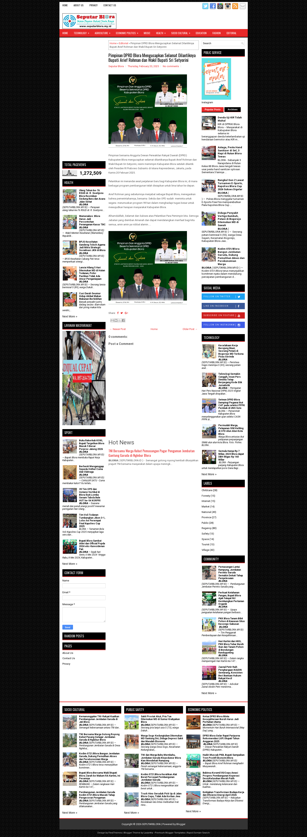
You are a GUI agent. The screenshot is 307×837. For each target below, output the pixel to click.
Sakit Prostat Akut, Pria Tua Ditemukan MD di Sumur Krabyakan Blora (160, 719)
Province (206, 517)
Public (205, 522)
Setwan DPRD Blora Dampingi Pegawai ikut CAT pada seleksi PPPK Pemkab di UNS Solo (231, 403)
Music (147, 33)
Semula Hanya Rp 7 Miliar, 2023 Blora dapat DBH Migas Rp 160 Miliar (231, 455)
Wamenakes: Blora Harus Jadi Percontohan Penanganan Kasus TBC (92, 220)
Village (205, 549)
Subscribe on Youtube (224, 315)
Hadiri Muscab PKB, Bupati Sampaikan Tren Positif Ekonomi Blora (223, 756)
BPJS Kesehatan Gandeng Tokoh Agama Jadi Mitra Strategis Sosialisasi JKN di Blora (92, 246)
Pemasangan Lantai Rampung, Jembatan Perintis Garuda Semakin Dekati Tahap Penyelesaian (230, 573)
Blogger (180, 824)
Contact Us (109, 5)
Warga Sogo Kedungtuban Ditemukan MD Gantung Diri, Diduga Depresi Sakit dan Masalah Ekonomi (162, 738)
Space (205, 539)
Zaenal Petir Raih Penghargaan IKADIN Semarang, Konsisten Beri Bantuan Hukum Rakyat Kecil (230, 673)
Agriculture (104, 32)
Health (162, 32)
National (206, 512)
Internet (206, 501)
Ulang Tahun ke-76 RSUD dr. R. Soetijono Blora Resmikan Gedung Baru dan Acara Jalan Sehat (92, 196)
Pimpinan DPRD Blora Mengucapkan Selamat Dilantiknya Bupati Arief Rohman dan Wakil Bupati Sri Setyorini (152, 57)
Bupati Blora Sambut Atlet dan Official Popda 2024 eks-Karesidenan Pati (92, 545)
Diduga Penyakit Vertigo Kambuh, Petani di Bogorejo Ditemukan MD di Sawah (229, 219)
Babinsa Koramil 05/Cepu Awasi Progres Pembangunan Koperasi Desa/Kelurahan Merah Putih (221, 775)
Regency (206, 528)
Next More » (69, 316)
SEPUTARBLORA (151, 824)
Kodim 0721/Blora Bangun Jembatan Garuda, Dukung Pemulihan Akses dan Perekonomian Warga (231, 256)
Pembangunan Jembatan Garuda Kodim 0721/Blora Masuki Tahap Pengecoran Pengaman (97, 795)
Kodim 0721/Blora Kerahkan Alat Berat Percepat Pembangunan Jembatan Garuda (159, 777)
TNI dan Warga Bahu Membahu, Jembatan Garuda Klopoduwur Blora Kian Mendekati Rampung (161, 758)
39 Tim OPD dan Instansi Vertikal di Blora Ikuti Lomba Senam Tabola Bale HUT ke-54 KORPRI (90, 495)
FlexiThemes (115, 833)
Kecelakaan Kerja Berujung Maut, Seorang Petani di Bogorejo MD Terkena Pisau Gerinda (230, 351)
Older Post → (190, 329)
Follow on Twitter (224, 296)
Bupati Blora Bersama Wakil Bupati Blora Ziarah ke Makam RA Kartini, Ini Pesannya (99, 775)
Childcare (207, 490)
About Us (79, 5)
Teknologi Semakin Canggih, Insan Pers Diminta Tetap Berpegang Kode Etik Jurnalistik (230, 380)
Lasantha (148, 833)
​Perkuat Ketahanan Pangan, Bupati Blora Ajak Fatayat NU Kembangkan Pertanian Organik (231, 598)
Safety (205, 533)
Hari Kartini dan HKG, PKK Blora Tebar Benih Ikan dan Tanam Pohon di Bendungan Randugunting (231, 647)
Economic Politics (128, 32)
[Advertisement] (84, 99)
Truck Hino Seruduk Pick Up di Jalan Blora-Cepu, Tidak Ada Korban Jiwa (161, 795)
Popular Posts (213, 109)
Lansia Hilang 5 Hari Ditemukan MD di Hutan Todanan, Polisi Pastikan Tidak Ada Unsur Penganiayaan (92, 273)
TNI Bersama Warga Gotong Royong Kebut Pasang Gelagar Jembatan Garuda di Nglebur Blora (99, 737)
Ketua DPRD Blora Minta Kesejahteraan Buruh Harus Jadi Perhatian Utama (221, 719)
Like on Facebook (224, 306)
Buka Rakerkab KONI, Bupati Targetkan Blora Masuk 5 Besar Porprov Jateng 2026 (91, 444)
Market (206, 506)
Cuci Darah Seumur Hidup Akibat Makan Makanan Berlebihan (90, 296)
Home (65, 5)
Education (201, 33)
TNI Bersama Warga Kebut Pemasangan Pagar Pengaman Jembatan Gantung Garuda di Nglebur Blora (151, 453)
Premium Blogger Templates (170, 833)
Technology (83, 32)
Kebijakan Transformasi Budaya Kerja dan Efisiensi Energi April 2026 (223, 793)
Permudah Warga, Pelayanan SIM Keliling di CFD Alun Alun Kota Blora (230, 429)
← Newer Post (118, 329)
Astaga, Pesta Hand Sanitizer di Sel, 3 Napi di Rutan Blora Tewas (230, 152)
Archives (233, 109)
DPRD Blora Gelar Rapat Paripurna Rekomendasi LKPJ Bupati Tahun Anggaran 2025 (221, 738)
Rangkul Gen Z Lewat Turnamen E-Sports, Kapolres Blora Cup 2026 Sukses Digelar (231, 185)
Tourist (205, 544)
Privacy (93, 5)
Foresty (206, 495)
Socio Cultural (182, 32)
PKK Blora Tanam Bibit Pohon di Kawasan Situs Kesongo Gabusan (231, 621)
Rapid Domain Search (198, 833)
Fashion (216, 33)
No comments (171, 66)
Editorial (231, 33)
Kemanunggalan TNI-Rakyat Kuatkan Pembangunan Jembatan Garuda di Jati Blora (99, 719)
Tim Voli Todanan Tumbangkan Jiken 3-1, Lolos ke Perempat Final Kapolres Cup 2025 (92, 521)
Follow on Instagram (224, 325)
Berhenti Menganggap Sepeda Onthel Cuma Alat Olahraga (91, 469)
